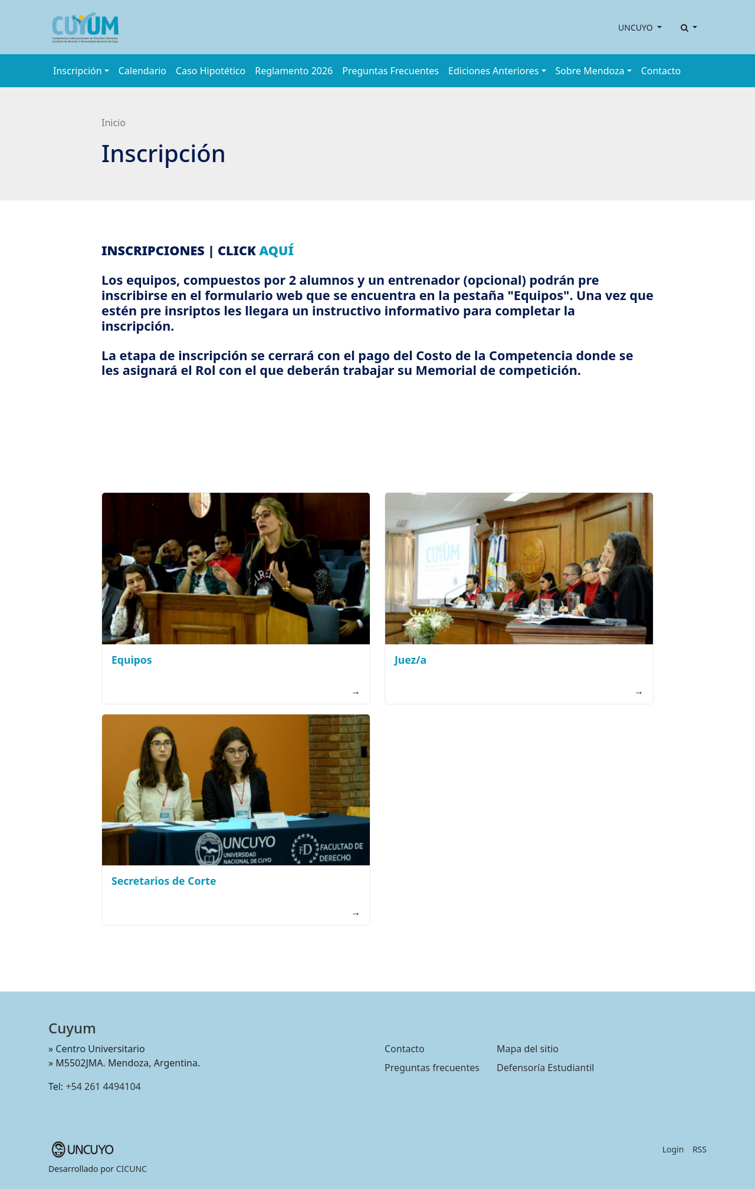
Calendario (142, 70)
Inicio (113, 122)
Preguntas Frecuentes (390, 70)
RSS (699, 1149)
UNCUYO (636, 27)
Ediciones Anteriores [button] (493, 70)
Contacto (661, 70)
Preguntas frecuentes (432, 1067)
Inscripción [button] (77, 70)
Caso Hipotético (210, 70)
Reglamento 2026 (294, 70)
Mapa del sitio (528, 1048)
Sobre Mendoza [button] (590, 70)
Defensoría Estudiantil (545, 1067)
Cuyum (72, 1028)
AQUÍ (277, 250)
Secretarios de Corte (163, 881)
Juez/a (410, 660)
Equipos (131, 660)
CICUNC (131, 1168)
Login (673, 1149)
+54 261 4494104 (102, 1086)
